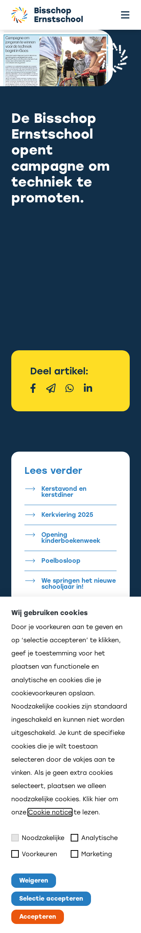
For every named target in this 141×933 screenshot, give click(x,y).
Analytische (94, 837)
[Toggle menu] (125, 15)
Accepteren (37, 916)
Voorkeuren (34, 854)
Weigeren (33, 880)
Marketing (91, 854)
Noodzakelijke (37, 837)
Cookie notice (50, 812)
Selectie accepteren (51, 898)
